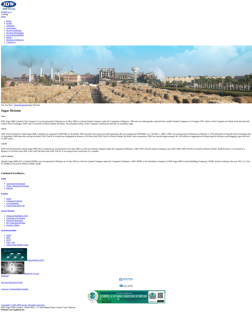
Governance (11, 28)
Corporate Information (15, 184)
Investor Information (15, 33)
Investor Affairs (12, 225)
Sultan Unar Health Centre (17, 245)
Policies (9, 188)
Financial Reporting (14, 220)
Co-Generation (12, 203)
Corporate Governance (15, 218)
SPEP (8, 235)
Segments (10, 26)
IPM (8, 238)
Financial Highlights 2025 (17, 216)
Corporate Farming (14, 201)
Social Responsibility (15, 35)
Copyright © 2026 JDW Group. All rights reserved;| (23, 305)
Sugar (8, 199)
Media (9, 37)
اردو (10, 12)
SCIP (8, 240)
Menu (3, 17)
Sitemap (48, 305)
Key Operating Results (15, 223)
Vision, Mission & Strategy (17, 186)
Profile (9, 23)
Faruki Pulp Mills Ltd (15, 206)
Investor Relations (14, 30)
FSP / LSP (10, 242)
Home (8, 21)
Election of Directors (15, 40)
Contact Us (11, 42)
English (4, 12)
